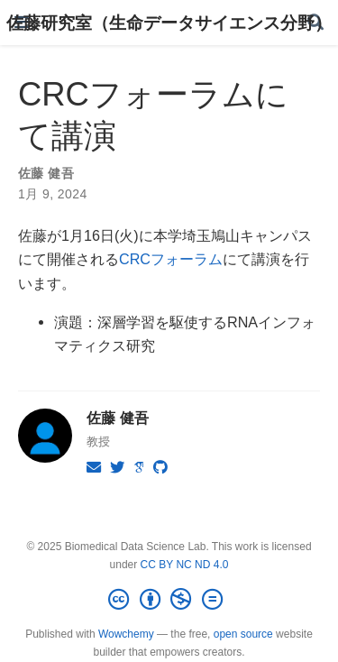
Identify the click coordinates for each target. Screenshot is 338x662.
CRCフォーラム (171, 259)
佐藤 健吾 (46, 173)
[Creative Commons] (168, 599)
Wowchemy (126, 634)
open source (243, 634)
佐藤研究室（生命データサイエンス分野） (169, 22)
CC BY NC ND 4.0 (185, 564)
